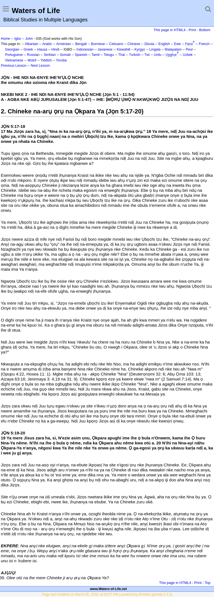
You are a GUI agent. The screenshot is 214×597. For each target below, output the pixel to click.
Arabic (47, 44)
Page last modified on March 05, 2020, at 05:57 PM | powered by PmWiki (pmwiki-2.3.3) (107, 594)
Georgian (12, 49)
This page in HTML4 (170, 30)
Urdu (157, 55)
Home (5, 39)
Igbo (17, 39)
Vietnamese (14, 60)
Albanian (31, 44)
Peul (189, 49)
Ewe (177, 44)
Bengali (81, 44)
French (204, 44)
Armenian (63, 44)
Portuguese (14, 55)
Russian (33, 55)
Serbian (50, 55)
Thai (121, 55)
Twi (147, 55)
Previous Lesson (13, 66)
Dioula (149, 44)
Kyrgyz (140, 49)
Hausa (42, 49)
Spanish (81, 55)
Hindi (55, 49)
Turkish (134, 55)
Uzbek (188, 55)
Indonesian (84, 49)
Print (192, 30)
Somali (65, 55)
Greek (28, 49)
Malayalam (173, 49)
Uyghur (171, 55)
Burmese (98, 44)
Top (207, 583)
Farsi (189, 44)
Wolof (32, 60)
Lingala (154, 49)
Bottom (204, 30)
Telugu (109, 55)
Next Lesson (40, 66)
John (29, 39)
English (164, 44)
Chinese (133, 44)
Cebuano (116, 44)
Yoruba (61, 60)
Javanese (105, 49)
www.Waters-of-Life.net (108, 589)
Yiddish (46, 60)
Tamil (95, 55)
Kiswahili (123, 49)
